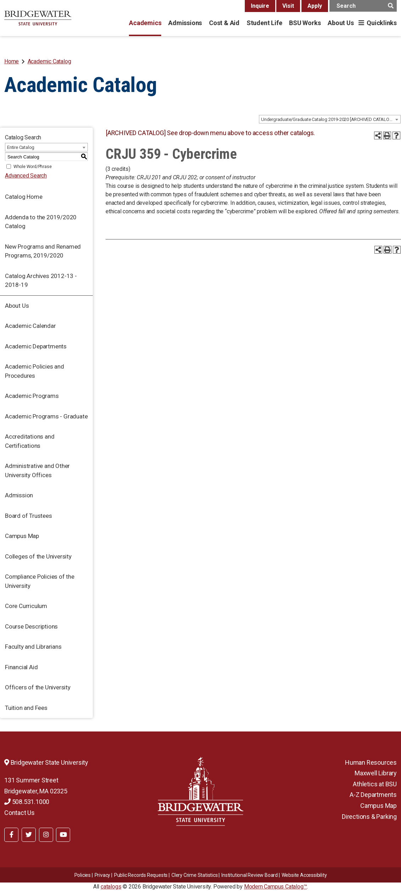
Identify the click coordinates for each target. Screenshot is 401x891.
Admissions (185, 23)
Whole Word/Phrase (32, 166)
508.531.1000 (26, 801)
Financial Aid (21, 667)
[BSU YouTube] (63, 835)
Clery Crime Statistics (194, 875)
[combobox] (330, 119)
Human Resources (371, 762)
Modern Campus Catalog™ (275, 886)
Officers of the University (37, 687)
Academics (145, 23)
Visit (288, 5)
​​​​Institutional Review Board (249, 875)
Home (11, 61)
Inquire (260, 5)
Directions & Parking (369, 816)
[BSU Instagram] (46, 835)
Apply (314, 5)
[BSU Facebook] (11, 835)
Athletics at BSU (375, 784)
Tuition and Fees (26, 707)
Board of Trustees (28, 515)
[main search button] (390, 6)
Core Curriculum (26, 605)
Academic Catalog (49, 61)
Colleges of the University (38, 556)
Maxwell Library (376, 773)
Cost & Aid (224, 23)
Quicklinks (382, 23)
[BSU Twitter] (29, 835)
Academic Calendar (30, 325)
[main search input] (363, 6)
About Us (341, 23)
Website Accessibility (304, 875)
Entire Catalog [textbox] (20, 147)
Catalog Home (24, 196)
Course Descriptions (31, 626)
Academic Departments (36, 346)
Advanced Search (26, 175)
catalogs (111, 886)
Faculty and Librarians (33, 646)
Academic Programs (32, 395)
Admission (19, 495)
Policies (82, 875)
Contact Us (19, 812)
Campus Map (22, 535)
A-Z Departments (373, 794)
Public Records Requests (141, 875)
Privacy (103, 875)
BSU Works (305, 23)
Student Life (264, 23)
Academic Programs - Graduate (46, 416)
